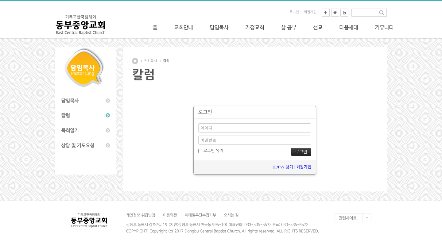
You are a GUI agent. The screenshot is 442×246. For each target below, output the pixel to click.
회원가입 (310, 12)
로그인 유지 (210, 151)
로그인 (294, 12)
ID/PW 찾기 (283, 167)
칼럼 (166, 61)
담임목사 (150, 61)
